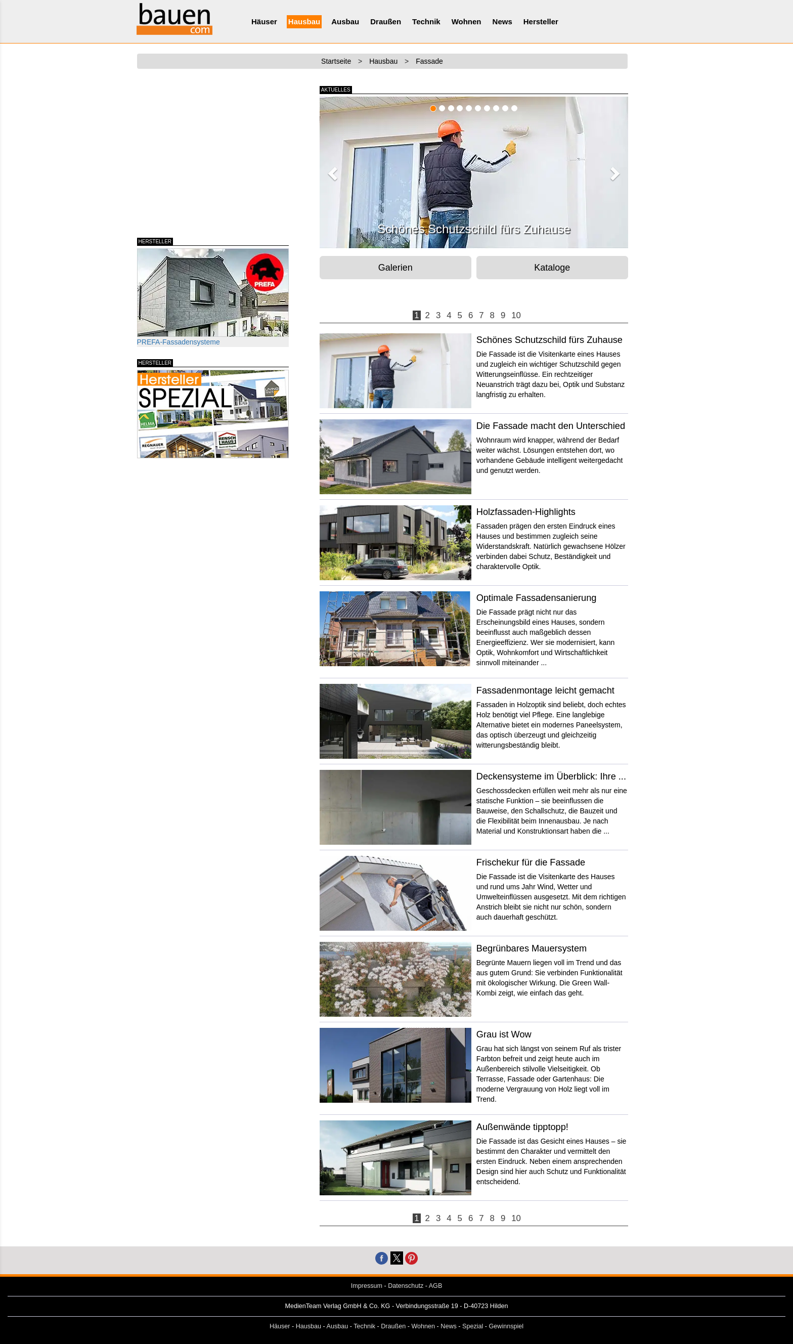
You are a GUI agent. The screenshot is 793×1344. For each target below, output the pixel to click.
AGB (436, 1285)
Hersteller (540, 21)
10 (516, 315)
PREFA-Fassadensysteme (213, 297)
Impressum (366, 1285)
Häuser (264, 21)
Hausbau (304, 21)
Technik (426, 21)
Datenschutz (405, 1285)
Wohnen (466, 21)
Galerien (395, 268)
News (502, 21)
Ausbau (345, 21)
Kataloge (552, 268)
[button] (331, 170)
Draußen (385, 21)
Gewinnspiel (506, 1326)
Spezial (472, 1326)
